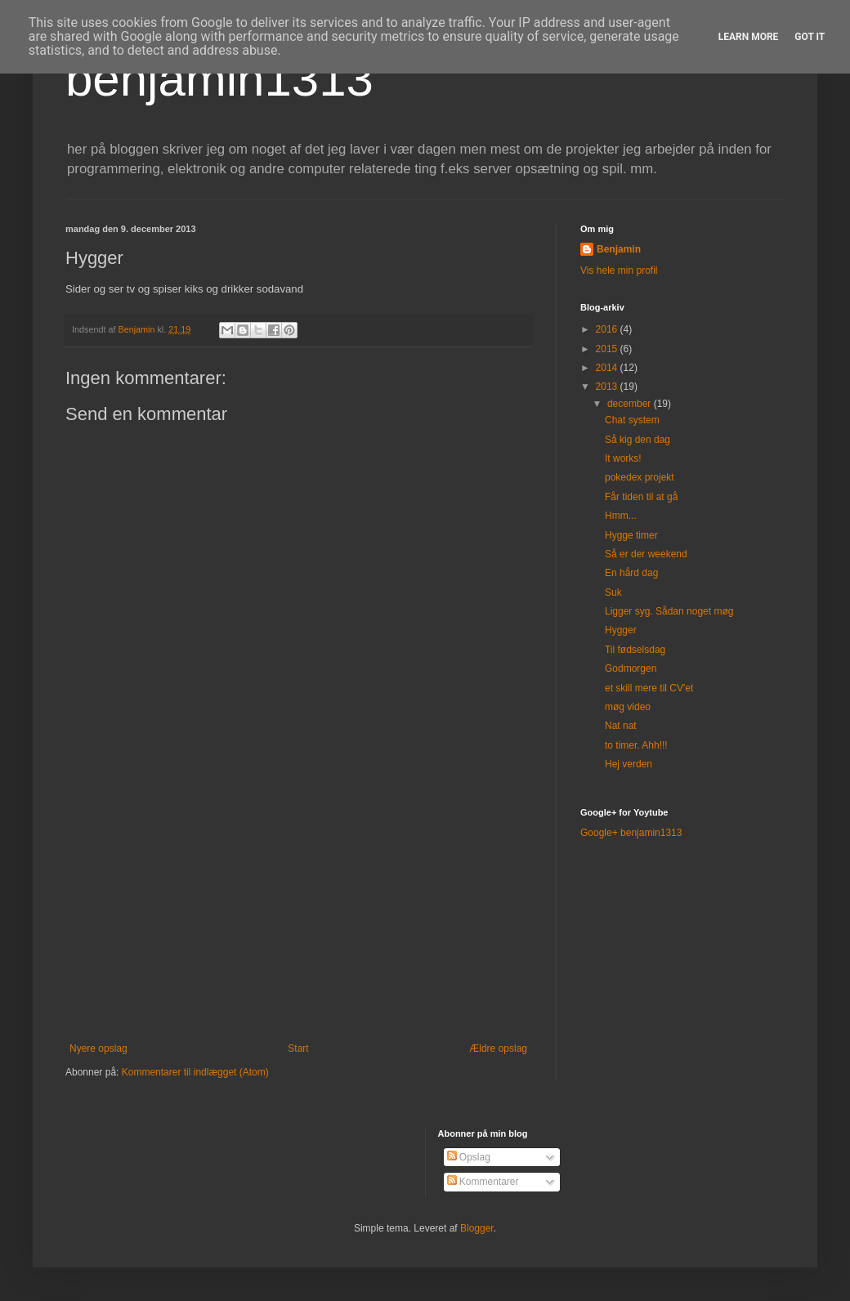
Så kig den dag (637, 439)
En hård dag (631, 573)
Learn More (748, 36)
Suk (613, 592)
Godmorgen (630, 668)
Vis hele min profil (619, 270)
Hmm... (621, 515)
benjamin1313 (219, 78)
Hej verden (628, 764)
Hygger (621, 630)
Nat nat (621, 725)
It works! (623, 458)
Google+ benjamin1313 (631, 832)
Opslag (468, 1157)
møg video (628, 707)
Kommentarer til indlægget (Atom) (195, 1072)
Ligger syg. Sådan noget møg (669, 611)
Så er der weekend (646, 554)
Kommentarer (483, 1181)
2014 (608, 367)
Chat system (632, 420)
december (630, 403)
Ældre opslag (498, 1048)
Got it (809, 36)
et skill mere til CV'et (649, 688)
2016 (608, 329)
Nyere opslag (98, 1048)
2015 (608, 349)
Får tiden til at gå (641, 497)
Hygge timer (631, 535)
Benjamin (619, 249)
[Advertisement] (298, 908)
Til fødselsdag (635, 649)
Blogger (477, 1228)
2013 (608, 386)
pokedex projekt (639, 477)
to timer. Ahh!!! (636, 745)
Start (298, 1048)
